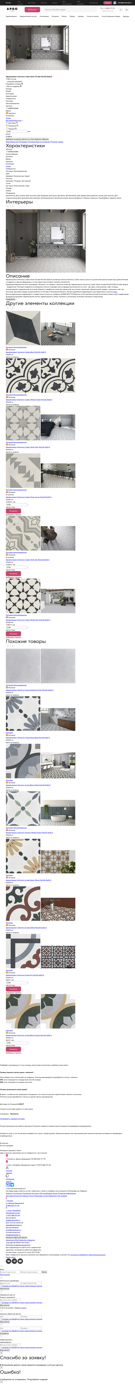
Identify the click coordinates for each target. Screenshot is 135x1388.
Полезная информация (67, 1193)
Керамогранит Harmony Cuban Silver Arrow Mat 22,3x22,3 (28, 497)
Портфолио (93, 3)
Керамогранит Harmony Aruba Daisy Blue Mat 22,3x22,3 (28, 738)
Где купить (20, 2)
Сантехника (44, 16)
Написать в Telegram (27, 1240)
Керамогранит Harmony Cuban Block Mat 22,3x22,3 (26, 352)
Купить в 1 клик (28, 139)
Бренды (126, 16)
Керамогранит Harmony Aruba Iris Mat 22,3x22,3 (25, 975)
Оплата (44, 3)
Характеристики (12, 142)
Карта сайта (10, 1257)
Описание (32, 142)
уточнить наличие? (14, 81)
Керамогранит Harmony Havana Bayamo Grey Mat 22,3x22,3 (29, 690)
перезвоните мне (107, 11)
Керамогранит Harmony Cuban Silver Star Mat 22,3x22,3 (28, 447)
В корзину (13, 511)
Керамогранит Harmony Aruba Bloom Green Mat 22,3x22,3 (29, 1035)
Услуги (54, 3)
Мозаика (55, 16)
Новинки (25, 1196)
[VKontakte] (9, 1263)
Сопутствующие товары (111, 16)
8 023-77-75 (108, 8)
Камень (81, 16)
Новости (9, 1193)
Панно (64, 16)
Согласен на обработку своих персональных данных (22, 1286)
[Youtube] (20, 1263)
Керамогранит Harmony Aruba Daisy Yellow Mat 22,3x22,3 (28, 880)
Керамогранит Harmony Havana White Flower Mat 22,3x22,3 (29, 833)
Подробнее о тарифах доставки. (12, 1119)
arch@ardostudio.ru (13, 1230)
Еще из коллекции (43, 142)
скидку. (24, 1308)
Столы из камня (93, 16)
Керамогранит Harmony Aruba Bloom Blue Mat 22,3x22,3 (28, 785)
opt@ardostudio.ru (13, 1220)
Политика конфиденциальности (18, 1245)
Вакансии (53, 1196)
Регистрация (5, 1275)
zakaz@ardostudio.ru (125, 3)
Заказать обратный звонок (16, 1237)
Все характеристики (14, 121)
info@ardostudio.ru (13, 1235)
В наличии (18, 1196)
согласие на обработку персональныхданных (87, 1255)
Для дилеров (80, 2)
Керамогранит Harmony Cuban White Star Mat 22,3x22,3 (28, 620)
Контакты (35, 1193)
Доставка (32, 3)
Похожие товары (56, 142)
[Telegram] (15, 1263)
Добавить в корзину (14, 139)
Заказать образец (41, 139)
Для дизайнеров (67, 2)
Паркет (72, 16)
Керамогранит (11, 16)
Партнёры (39, 1196)
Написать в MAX (12, 1240)
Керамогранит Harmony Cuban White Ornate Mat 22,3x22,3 (29, 400)
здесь (115, 292)
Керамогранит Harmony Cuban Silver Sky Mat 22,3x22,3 (27, 560)
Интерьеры (23, 142)
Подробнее (10, 299)
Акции (107, 3)
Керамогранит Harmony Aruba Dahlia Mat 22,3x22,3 (26, 928)
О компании (17, 1193)
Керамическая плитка (28, 16)
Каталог (32, 10)
